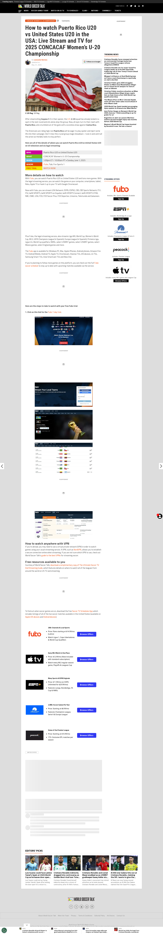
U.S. (69, 119)
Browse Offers (86, 634)
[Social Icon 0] (71, 907)
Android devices (49, 616)
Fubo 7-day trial (54, 312)
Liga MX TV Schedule (53, 2)
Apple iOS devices (32, 616)
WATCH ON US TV (57, 10)
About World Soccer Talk (47, 915)
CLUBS (85, 10)
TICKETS (118, 10)
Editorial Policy (99, 915)
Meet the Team (63, 915)
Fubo (45, 164)
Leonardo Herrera (40, 59)
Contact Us (121, 915)
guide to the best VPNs (51, 555)
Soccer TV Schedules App (82, 611)
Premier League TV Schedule (23, 2)
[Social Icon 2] (81, 907)
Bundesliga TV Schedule (98, 2)
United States (32, 752)
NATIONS (95, 10)
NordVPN (77, 549)
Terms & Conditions (85, 915)
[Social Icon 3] (87, 907)
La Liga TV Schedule (68, 2)
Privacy (73, 915)
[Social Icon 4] (92, 907)
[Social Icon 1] (76, 907)
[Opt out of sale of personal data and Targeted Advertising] (4, 930)
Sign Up (121, 199)
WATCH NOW (49, 168)
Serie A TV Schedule (83, 2)
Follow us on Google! (93, 61)
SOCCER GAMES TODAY (39, 10)
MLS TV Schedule (39, 2)
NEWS (26, 10)
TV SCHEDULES (73, 10)
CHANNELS (107, 10)
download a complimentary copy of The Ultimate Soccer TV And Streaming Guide (62, 566)
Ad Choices (111, 915)
